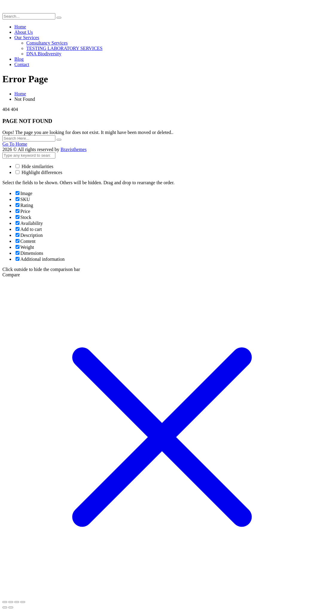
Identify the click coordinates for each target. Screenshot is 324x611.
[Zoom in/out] (4, 602)
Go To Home (14, 144)
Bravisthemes (73, 149)
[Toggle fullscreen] (10, 602)
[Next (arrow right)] (10, 607)
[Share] (16, 602)
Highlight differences (39, 172)
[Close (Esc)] (22, 602)
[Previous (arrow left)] (4, 607)
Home (20, 93)
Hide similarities (34, 166)
